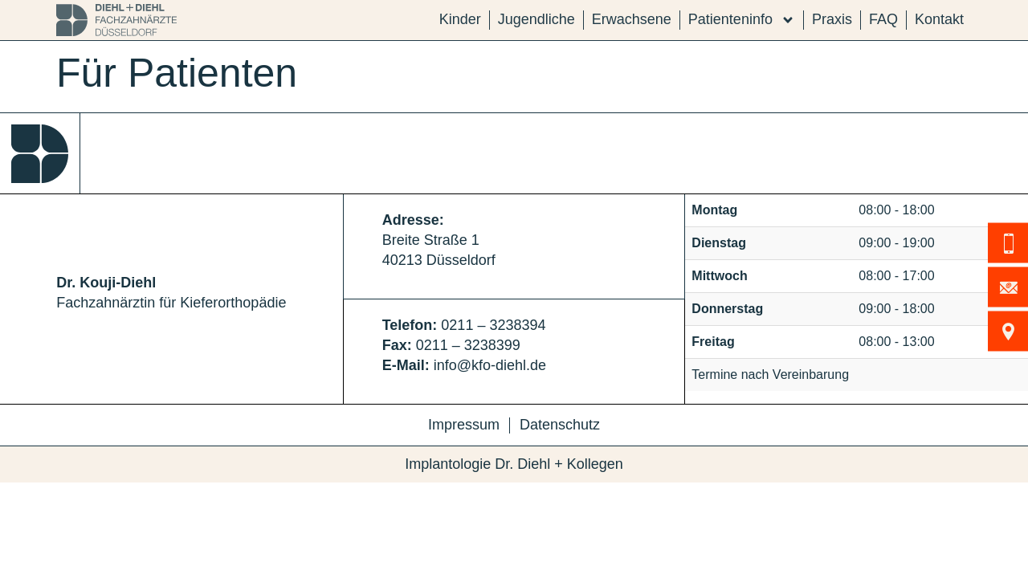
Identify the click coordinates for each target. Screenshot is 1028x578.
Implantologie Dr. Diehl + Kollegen (514, 464)
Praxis (832, 19)
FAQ (883, 19)
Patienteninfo (741, 20)
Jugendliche (536, 19)
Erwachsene (631, 19)
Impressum (464, 425)
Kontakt (939, 19)
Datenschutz (560, 425)
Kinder (460, 19)
